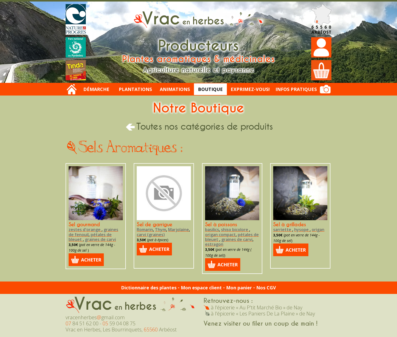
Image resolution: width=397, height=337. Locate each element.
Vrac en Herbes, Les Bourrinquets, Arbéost (121, 329)
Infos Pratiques (296, 89)
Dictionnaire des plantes (148, 288)
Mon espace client (201, 288)
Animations (175, 89)
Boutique (210, 89)
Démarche (96, 89)
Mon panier (239, 288)
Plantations (135, 89)
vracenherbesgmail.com (95, 317)
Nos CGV (266, 288)
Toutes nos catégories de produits (198, 127)
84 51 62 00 (82, 323)
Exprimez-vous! (250, 89)
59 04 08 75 (119, 323)
